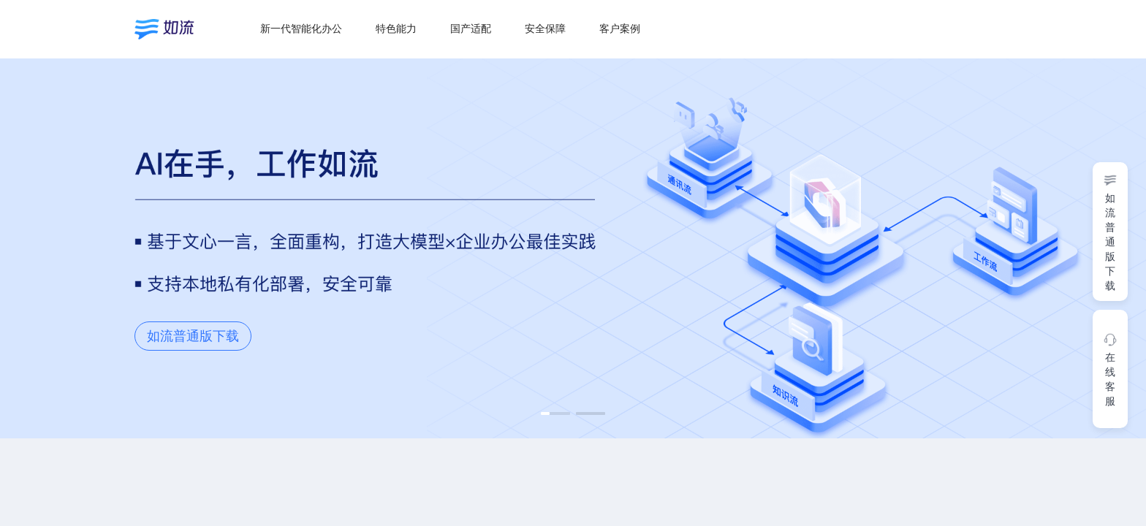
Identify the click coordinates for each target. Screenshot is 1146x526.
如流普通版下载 (193, 336)
